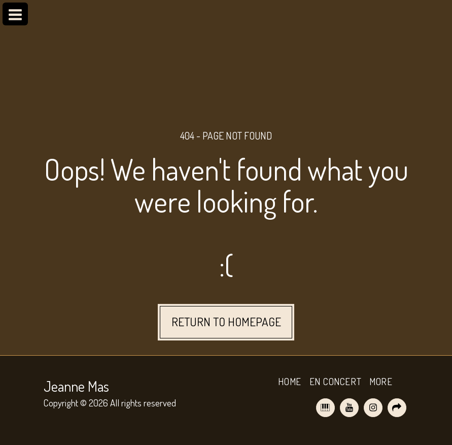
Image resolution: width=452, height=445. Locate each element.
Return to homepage (226, 321)
